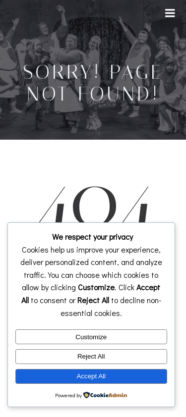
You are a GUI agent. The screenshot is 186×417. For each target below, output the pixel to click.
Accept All (91, 376)
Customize (91, 337)
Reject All (91, 356)
